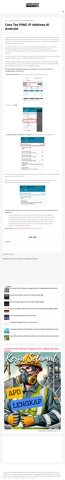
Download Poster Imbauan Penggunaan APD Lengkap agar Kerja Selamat (33, 288)
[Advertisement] (32, 449)
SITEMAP (22, 477)
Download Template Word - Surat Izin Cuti (23, 322)
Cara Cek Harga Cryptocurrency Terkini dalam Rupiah (27, 302)
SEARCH (28, 477)
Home (6, 20)
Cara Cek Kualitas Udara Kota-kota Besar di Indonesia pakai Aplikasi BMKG (34, 308)
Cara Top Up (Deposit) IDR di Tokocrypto (23, 315)
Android (11, 20)
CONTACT (10, 477)
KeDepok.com (34, 477)
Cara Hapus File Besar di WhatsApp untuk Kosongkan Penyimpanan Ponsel (34, 329)
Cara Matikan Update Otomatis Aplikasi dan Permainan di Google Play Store (34, 336)
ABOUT (5, 477)
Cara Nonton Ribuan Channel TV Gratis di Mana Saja (26, 295)
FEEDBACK (16, 477)
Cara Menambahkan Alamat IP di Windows (27, 228)
